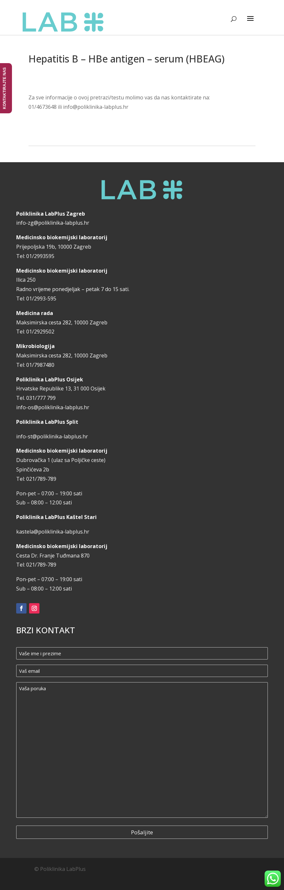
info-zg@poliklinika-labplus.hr (52, 222)
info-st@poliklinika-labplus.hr (52, 436)
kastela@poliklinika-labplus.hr (52, 531)
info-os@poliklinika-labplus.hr (52, 407)
